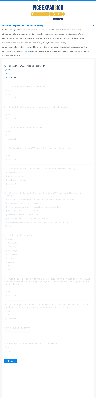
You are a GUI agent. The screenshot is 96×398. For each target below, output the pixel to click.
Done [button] (10, 361)
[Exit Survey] (93, 25)
